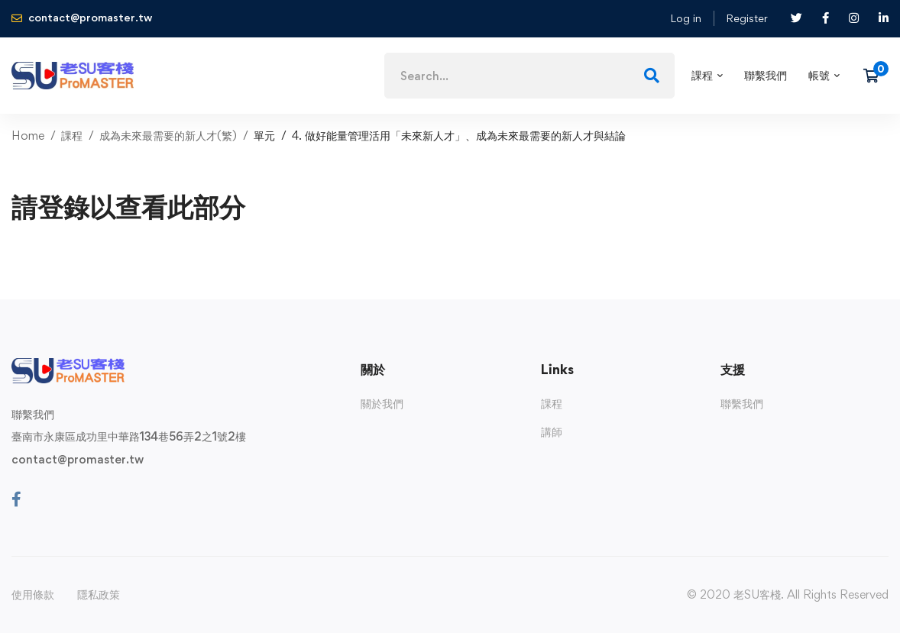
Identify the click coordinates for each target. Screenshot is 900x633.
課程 (72, 135)
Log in (685, 17)
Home (27, 135)
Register (747, 17)
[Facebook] (16, 499)
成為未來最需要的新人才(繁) (168, 135)
